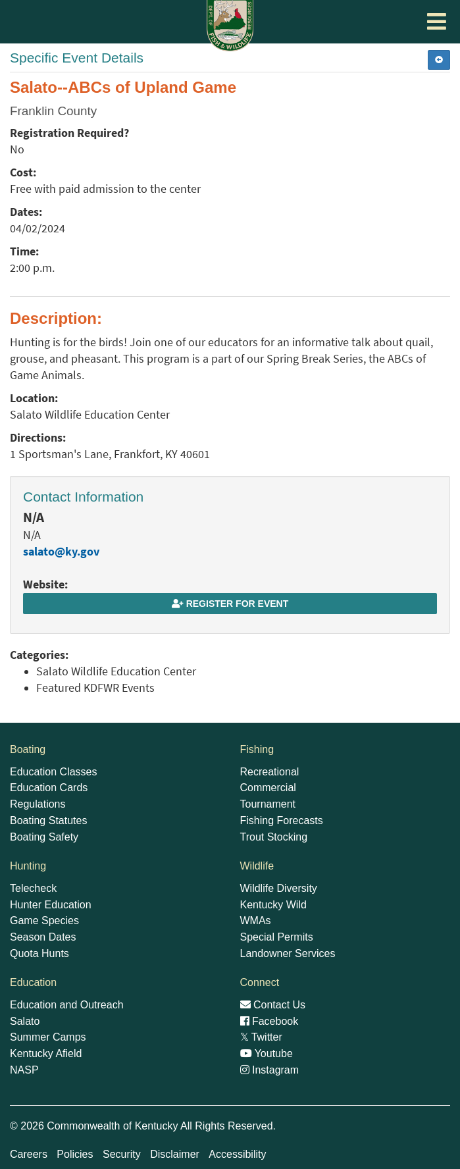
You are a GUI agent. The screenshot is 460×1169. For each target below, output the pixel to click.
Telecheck (33, 888)
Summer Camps (48, 1037)
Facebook (269, 1021)
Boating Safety (44, 837)
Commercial (268, 787)
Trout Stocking (274, 837)
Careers (28, 1154)
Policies (75, 1154)
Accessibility (237, 1154)
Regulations (38, 804)
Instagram (269, 1070)
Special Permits (276, 937)
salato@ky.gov (61, 551)
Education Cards (49, 787)
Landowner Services (288, 953)
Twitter (261, 1037)
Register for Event (230, 603)
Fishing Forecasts (281, 820)
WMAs (255, 920)
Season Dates (43, 937)
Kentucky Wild (273, 904)
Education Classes (53, 771)
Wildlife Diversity (278, 888)
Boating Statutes (48, 820)
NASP (24, 1070)
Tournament (268, 804)
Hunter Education (50, 904)
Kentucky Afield (46, 1053)
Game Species (44, 920)
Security (122, 1154)
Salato (24, 1021)
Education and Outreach (67, 1004)
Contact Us (273, 1004)
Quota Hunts (39, 953)
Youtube (266, 1053)
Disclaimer (174, 1154)
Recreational (269, 771)
